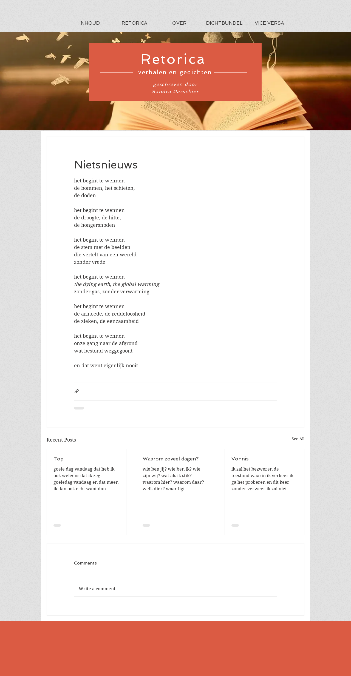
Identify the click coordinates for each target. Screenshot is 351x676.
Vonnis (239, 459)
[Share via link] (76, 391)
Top (58, 459)
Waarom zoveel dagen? (171, 459)
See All (298, 438)
